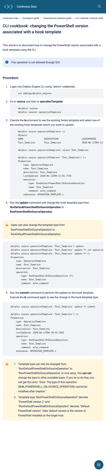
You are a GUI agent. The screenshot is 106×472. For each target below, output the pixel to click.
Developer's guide (31, 18)
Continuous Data (27, 6)
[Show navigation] (98, 464)
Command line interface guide (57, 18)
